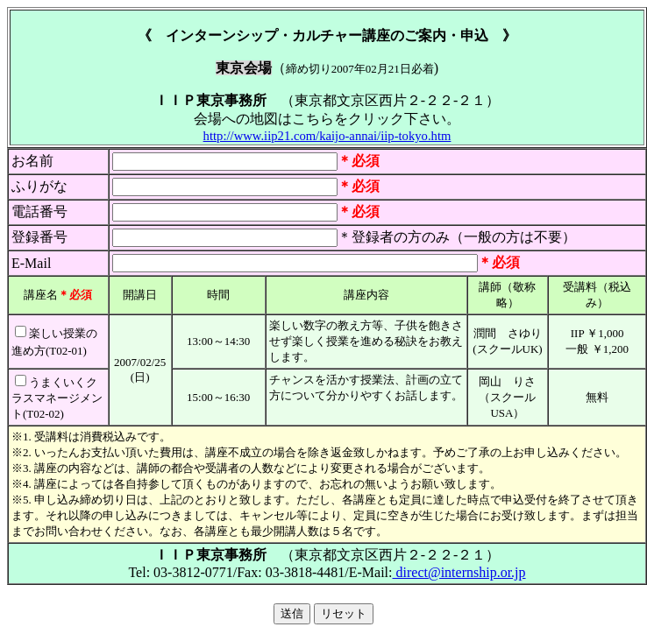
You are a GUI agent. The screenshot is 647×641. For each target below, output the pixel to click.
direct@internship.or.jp (459, 572)
